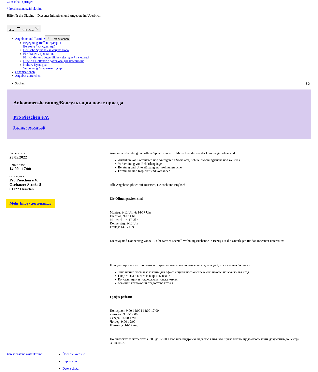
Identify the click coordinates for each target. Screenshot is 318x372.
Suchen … (22, 83)
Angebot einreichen (28, 75)
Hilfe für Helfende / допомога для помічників (53, 61)
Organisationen (25, 72)
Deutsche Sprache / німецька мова (46, 50)
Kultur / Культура (35, 64)
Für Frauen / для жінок (38, 53)
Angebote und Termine (30, 38)
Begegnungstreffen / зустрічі (42, 42)
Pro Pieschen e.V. (31, 117)
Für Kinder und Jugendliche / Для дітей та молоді (56, 57)
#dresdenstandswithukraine (24, 8)
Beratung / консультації (39, 46)
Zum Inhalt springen (20, 1)
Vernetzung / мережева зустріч (43, 68)
